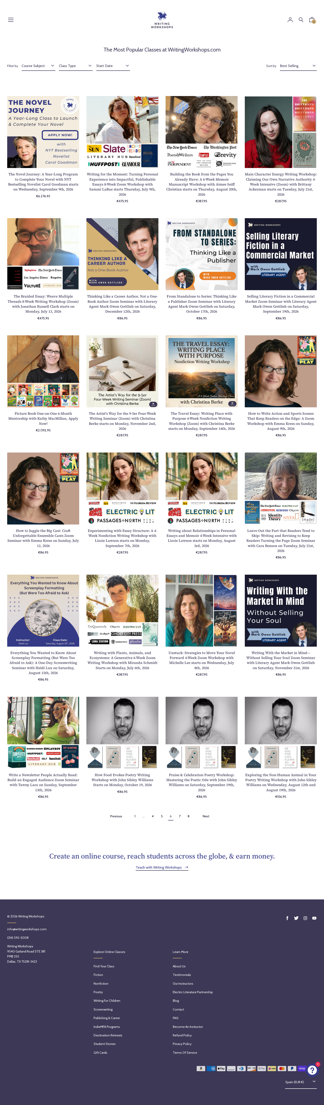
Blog (176, 1001)
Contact (178, 1009)
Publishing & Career (107, 1018)
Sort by (271, 66)
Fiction (98, 975)
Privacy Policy (182, 1044)
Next (206, 816)
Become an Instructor (188, 1027)
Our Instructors (183, 984)
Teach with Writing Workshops (159, 867)
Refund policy (182, 1035)
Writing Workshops (31, 916)
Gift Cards (100, 1053)
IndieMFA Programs (107, 1027)
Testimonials (182, 975)
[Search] (301, 20)
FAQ (175, 1018)
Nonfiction (101, 984)
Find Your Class (104, 966)
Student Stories (105, 1044)
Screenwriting (103, 1009)
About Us (179, 966)
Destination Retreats (108, 1035)
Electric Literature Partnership (193, 992)
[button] (312, 21)
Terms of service (185, 1053)
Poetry (98, 992)
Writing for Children (107, 1001)
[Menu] (10, 20)
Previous (116, 816)
